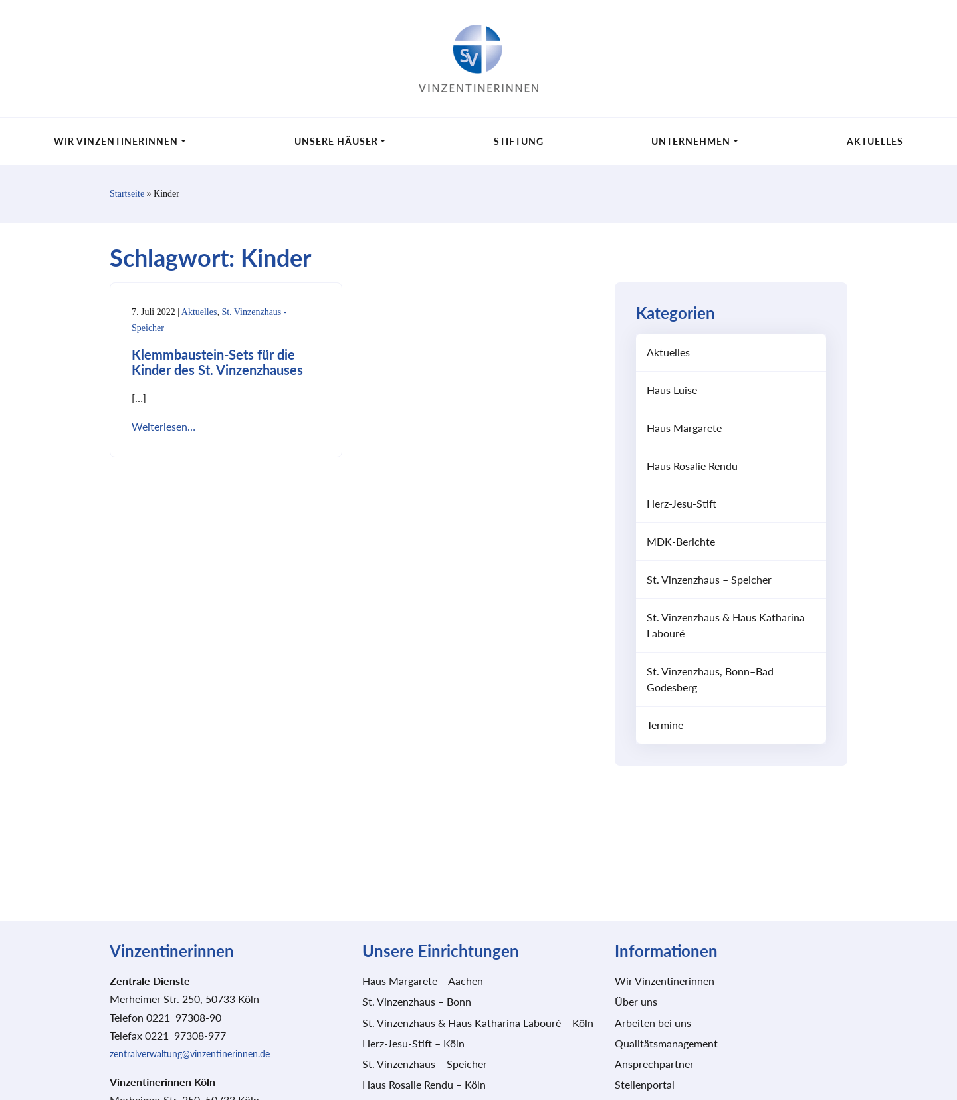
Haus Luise (672, 390)
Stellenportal (645, 1085)
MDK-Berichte (681, 542)
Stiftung (519, 141)
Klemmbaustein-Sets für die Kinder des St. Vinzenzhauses (217, 363)
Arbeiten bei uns (653, 1023)
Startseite (127, 194)
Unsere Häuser (336, 141)
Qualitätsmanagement (666, 1044)
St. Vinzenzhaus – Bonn (416, 1002)
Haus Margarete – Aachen (422, 981)
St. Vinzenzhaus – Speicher (709, 580)
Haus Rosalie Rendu (692, 466)
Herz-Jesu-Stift (681, 504)
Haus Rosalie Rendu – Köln (424, 1085)
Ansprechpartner (654, 1064)
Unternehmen (690, 141)
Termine (665, 725)
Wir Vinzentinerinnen (116, 141)
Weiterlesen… (163, 427)
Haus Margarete (684, 428)
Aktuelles (875, 141)
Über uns (636, 1002)
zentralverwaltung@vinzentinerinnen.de (190, 1054)
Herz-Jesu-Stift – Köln (413, 1044)
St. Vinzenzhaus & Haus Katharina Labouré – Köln (477, 1023)
